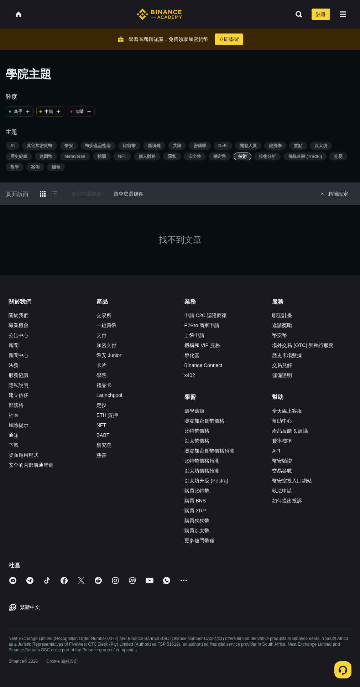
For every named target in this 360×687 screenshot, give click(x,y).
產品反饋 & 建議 (290, 431)
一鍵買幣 (106, 325)
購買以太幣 (196, 530)
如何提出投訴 (287, 500)
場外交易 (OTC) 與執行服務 (303, 345)
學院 (101, 375)
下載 (14, 445)
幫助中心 (282, 421)
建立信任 (18, 395)
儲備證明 (282, 375)
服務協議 (18, 375)
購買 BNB (195, 500)
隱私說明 (18, 385)
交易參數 (282, 471)
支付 (101, 335)
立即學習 (229, 39)
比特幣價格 (196, 431)
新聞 (14, 345)
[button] (343, 14)
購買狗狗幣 (196, 520)
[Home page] (159, 14)
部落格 (16, 405)
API (276, 451)
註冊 (321, 14)
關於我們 (18, 315)
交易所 (103, 315)
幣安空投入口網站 (292, 481)
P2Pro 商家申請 (202, 325)
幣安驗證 (282, 461)
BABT (103, 435)
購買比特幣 (196, 491)
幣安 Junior (108, 355)
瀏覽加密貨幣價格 (204, 421)
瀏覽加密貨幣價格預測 (209, 451)
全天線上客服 (287, 411)
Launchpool (109, 395)
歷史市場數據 (287, 355)
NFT (101, 425)
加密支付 (106, 345)
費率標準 (282, 441)
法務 (14, 365)
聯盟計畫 (282, 315)
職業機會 (18, 325)
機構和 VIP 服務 (202, 345)
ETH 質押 (107, 415)
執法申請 (282, 491)
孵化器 (191, 355)
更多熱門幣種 (199, 540)
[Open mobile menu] (342, 14)
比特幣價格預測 (201, 461)
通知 (14, 435)
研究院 (103, 445)
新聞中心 (18, 355)
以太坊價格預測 (201, 471)
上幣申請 (194, 335)
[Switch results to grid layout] (42, 194)
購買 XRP (195, 510)
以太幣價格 (196, 441)
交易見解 (282, 365)
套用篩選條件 (86, 194)
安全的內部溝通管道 (31, 465)
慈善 (101, 455)
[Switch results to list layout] (54, 194)
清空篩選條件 (129, 194)
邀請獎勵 (282, 325)
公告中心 (18, 335)
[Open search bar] (296, 14)
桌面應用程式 (23, 455)
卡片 (101, 365)
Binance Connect (203, 365)
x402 (189, 375)
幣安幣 (279, 335)
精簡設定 (333, 193)
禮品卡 (103, 385)
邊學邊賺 (194, 411)
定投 (101, 405)
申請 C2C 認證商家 (205, 315)
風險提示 (18, 425)
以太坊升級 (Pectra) (206, 481)
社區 (14, 415)
